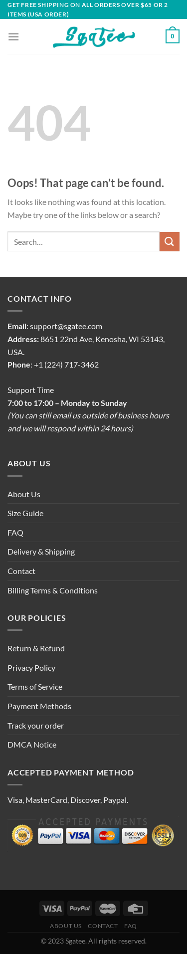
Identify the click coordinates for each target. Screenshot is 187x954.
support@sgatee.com (66, 326)
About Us (23, 494)
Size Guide (25, 513)
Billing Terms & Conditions (52, 590)
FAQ (15, 532)
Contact (21, 570)
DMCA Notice (31, 744)
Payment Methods (39, 706)
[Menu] (13, 36)
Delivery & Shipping (41, 551)
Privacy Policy (31, 667)
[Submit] (170, 241)
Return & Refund (36, 648)
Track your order (35, 725)
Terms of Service (34, 686)
